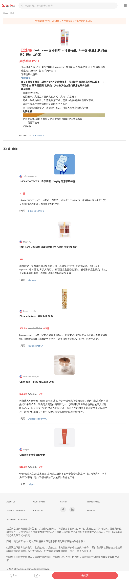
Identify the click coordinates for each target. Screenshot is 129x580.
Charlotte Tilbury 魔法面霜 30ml (64, 388)
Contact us (38, 510)
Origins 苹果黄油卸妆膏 (64, 461)
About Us (10, 501)
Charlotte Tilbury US (37, 418)
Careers (63, 501)
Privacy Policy (93, 501)
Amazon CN (38, 135)
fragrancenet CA (35, 345)
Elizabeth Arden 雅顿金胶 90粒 (64, 322)
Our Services (39, 501)
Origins (31, 484)
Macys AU (32, 280)
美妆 (12, 13)
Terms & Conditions (15, 510)
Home (5, 13)
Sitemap (91, 510)
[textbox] (68, 6)
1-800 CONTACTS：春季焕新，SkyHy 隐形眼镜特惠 (64, 187)
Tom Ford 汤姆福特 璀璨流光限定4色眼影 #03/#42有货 (64, 253)
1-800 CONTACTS (36, 211)
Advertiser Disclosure (16, 519)
